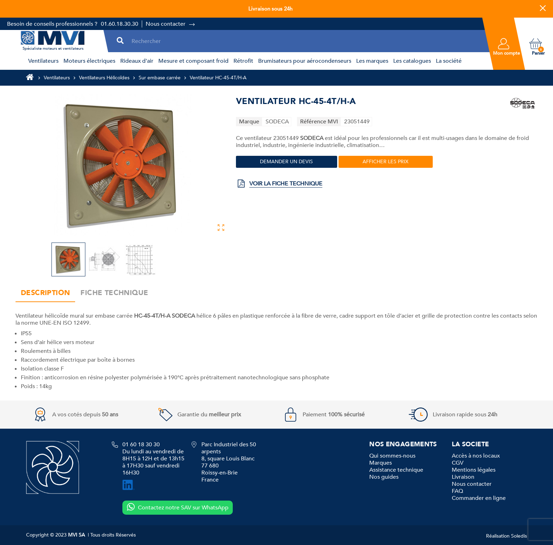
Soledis (519, 536)
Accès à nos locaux (476, 456)
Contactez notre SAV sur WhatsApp (177, 507)
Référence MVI (319, 121)
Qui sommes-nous (392, 456)
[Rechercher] (305, 41)
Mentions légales (474, 470)
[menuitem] (42, 61)
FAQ (457, 491)
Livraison (463, 477)
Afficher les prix (385, 161)
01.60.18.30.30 (119, 23)
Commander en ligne (479, 498)
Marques (380, 463)
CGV (457, 463)
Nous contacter (166, 23)
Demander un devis (286, 161)
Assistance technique (396, 470)
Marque (249, 121)
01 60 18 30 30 (141, 444)
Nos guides (384, 477)
